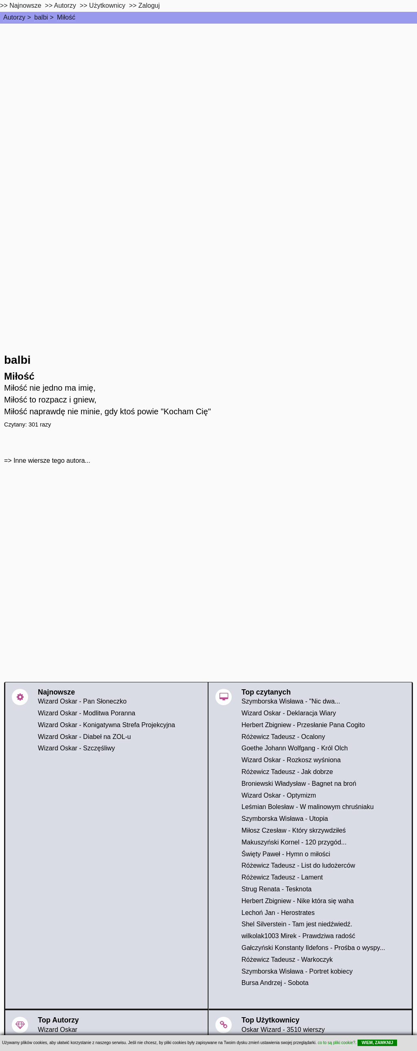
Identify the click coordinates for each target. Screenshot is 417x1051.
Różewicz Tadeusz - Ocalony (283, 736)
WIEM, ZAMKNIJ (377, 1042)
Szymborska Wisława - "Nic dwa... (290, 701)
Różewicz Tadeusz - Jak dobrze (287, 771)
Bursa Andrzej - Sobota (275, 982)
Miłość (66, 17)
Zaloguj (149, 5)
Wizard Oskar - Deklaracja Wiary (288, 713)
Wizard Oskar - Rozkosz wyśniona (291, 759)
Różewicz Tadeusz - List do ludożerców (298, 865)
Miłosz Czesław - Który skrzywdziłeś (293, 830)
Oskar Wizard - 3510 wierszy (283, 1029)
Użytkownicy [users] (107, 5)
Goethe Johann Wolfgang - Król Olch (294, 748)
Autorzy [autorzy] (65, 5)
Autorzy (14, 17)
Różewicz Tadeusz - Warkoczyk (287, 959)
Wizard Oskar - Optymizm (278, 795)
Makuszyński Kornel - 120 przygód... (294, 842)
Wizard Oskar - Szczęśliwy (76, 748)
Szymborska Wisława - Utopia (284, 818)
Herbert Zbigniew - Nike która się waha (297, 900)
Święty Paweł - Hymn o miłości (285, 854)
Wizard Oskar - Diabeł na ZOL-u (84, 736)
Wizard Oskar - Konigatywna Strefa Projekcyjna (106, 724)
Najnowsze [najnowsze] (25, 5)
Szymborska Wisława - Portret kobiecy (297, 971)
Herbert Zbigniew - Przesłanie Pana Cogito (303, 724)
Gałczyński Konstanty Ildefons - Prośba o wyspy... (313, 947)
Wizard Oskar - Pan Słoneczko (82, 701)
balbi (41, 17)
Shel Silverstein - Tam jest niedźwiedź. (296, 924)
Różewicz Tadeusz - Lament (282, 877)
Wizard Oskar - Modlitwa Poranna (86, 713)
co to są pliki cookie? (336, 1042)
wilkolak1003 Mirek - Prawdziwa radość (298, 935)
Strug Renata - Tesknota (276, 889)
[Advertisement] (208, 85)
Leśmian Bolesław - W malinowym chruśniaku (307, 806)
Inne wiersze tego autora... (51, 460)
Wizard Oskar (57, 1029)
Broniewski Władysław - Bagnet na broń (298, 783)
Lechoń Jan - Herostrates (278, 912)
